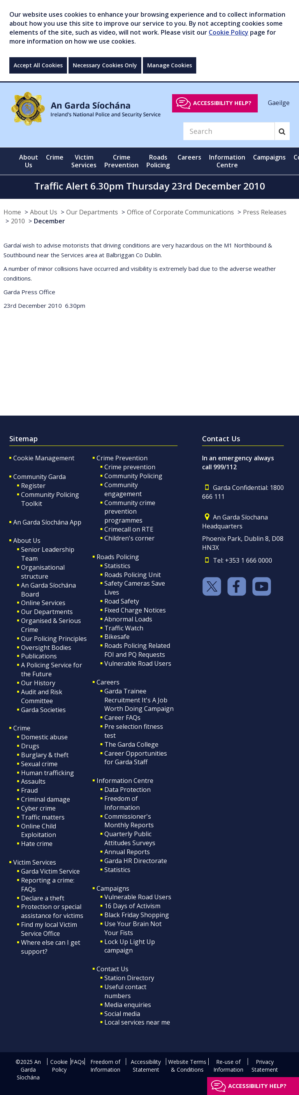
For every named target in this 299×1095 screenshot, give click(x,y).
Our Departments (92, 212)
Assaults (33, 781)
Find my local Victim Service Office (49, 929)
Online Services (43, 602)
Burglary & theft (45, 755)
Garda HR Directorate (135, 860)
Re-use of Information (228, 1065)
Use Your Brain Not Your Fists (133, 928)
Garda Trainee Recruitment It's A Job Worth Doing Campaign (139, 700)
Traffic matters (43, 817)
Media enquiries (127, 1004)
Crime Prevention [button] (121, 161)
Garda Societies (43, 709)
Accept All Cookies (38, 65)
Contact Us (112, 969)
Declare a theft (42, 898)
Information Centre (125, 780)
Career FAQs (122, 717)
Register (33, 485)
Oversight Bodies (46, 647)
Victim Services (34, 862)
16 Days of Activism (132, 906)
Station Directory (129, 978)
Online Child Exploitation (38, 830)
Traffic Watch (123, 628)
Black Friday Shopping (136, 915)
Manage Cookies (169, 65)
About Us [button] (28, 161)
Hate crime (37, 843)
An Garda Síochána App (47, 522)
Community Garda (39, 476)
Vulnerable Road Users (137, 663)
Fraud (29, 790)
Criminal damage (45, 799)
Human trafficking (47, 773)
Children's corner (129, 538)
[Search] (228, 131)
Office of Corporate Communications (180, 212)
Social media (122, 1013)
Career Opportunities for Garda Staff (135, 758)
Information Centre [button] (227, 161)
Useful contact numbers (125, 991)
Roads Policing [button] (158, 161)
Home (12, 212)
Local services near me (137, 1022)
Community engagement (123, 489)
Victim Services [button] (84, 161)
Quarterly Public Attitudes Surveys (129, 838)
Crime (21, 728)
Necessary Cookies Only (105, 65)
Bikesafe (117, 636)
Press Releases (265, 212)
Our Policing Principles (54, 638)
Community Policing (133, 476)
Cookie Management (43, 458)
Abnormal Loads (128, 619)
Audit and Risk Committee (41, 696)
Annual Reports (127, 852)
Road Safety (121, 601)
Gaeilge (279, 102)
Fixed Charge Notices (135, 610)
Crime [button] (54, 157)
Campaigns (113, 888)
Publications (39, 656)
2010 (18, 221)
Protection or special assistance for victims (52, 911)
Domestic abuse (44, 737)
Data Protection (127, 789)
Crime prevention (129, 467)
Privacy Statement (265, 1065)
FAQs (77, 1061)
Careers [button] (189, 157)
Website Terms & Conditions (187, 1065)
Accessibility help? (222, 103)
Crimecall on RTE (128, 529)
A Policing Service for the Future (51, 669)
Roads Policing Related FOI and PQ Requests (137, 650)
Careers (108, 682)
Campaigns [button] (269, 157)
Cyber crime (38, 808)
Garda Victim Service (50, 871)
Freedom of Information (122, 803)
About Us (43, 212)
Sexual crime (39, 764)
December (49, 221)
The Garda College (131, 744)
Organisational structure (43, 572)
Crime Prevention (122, 458)
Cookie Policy (228, 32)
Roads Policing (118, 557)
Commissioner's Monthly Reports (129, 821)
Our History (38, 683)
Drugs (30, 746)
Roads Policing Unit (132, 574)
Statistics (117, 566)
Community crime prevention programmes (129, 511)
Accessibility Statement (146, 1065)
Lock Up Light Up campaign (129, 946)
